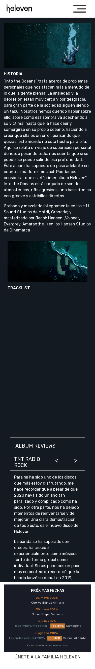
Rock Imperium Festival (39, 625)
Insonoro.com (60, 645)
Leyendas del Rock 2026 (35, 638)
